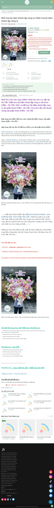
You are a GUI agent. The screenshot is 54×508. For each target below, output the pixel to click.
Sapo (37, 506)
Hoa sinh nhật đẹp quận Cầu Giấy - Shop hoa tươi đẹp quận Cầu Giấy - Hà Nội (19, 91)
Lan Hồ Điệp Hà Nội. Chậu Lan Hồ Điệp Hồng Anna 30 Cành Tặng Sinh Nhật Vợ (25, 393)
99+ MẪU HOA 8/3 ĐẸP (7, 391)
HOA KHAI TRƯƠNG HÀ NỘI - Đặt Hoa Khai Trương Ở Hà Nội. (15, 87)
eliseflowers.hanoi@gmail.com (8, 489)
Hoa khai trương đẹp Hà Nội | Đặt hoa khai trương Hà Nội (15, 89)
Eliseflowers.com (8, 387)
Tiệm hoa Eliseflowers (12, 140)
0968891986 (43, 58)
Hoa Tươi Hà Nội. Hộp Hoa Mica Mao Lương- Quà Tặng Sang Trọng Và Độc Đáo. (25, 408)
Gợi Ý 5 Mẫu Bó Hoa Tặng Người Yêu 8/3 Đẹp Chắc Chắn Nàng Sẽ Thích (18, 86)
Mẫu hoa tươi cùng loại (10, 416)
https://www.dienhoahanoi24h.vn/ (9, 493)
